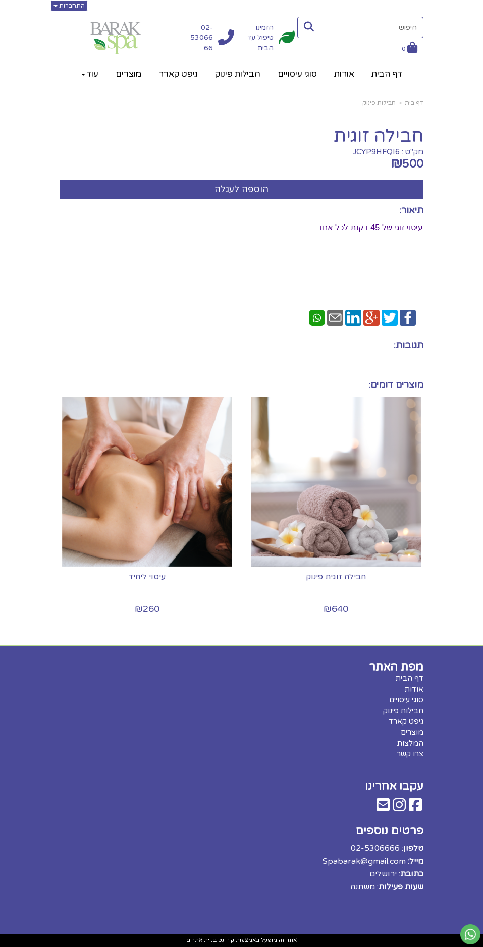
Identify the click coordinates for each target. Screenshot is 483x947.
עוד (89, 74)
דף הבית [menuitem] (386, 74)
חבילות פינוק (379, 102)
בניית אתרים (201, 940)
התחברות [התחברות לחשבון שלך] (69, 5)
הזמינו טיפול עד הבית (260, 37)
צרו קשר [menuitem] (410, 753)
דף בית (414, 102)
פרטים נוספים (389, 831)
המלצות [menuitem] (410, 743)
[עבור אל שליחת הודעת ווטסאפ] (470, 934)
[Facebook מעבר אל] (415, 807)
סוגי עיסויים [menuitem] (297, 74)
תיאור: (411, 210)
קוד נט (225, 940)
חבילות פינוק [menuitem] (237, 74)
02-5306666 (201, 37)
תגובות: (408, 345)
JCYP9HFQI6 (376, 151)
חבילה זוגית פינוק (336, 577)
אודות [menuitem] (344, 74)
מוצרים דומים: (395, 385)
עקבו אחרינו (394, 785)
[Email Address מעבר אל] (383, 807)
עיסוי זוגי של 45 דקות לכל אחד (370, 227)
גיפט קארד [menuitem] (178, 74)
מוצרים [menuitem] (128, 74)
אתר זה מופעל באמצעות (241, 940)
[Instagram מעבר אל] (399, 807)
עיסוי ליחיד (147, 577)
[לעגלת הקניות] (409, 49)
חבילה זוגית (378, 136)
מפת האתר (396, 667)
